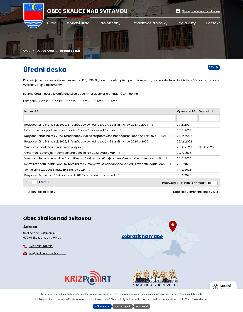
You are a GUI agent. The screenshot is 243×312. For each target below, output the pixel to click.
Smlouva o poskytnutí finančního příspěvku (57, 147)
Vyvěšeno (185, 111)
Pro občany (110, 23)
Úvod (26, 51)
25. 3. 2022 (184, 130)
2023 (72, 101)
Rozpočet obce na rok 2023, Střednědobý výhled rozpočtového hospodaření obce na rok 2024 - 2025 (98, 136)
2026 (114, 101)
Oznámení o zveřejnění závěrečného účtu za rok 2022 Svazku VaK (72, 153)
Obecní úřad (45, 51)
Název (30, 111)
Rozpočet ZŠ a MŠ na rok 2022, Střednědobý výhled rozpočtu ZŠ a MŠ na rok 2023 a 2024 (89, 124)
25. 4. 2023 (184, 147)
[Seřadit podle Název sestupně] (37, 111)
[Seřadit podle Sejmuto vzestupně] (213, 110)
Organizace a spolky (149, 23)
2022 (58, 101)
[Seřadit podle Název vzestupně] (37, 110)
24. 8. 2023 (184, 158)
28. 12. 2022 (184, 136)
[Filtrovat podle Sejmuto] (209, 118)
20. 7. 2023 (184, 153)
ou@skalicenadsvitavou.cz (47, 252)
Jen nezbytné (123, 306)
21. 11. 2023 (183, 164)
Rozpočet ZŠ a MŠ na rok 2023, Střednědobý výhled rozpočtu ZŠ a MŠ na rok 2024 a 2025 (89, 141)
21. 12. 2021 (183, 124)
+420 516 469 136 (41, 245)
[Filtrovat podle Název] (99, 118)
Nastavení (143, 306)
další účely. (196, 293)
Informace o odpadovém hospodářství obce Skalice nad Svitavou (73, 130)
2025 (100, 101)
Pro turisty (187, 23)
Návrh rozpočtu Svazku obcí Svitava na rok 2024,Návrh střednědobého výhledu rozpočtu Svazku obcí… (98, 164)
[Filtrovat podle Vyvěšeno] (187, 118)
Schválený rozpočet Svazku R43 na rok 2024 (58, 169)
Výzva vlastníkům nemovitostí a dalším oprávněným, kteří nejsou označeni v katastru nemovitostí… (96, 158)
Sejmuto (205, 111)
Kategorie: (30, 101)
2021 (45, 101)
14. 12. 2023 (184, 169)
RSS (213, 69)
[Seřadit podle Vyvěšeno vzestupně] (194, 110)
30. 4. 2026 (206, 147)
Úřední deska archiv (41, 190)
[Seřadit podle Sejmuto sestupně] (213, 111)
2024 (86, 101)
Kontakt (213, 23)
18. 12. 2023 (184, 175)
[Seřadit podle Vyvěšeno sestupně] (194, 111)
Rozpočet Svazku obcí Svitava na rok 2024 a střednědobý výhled (72, 175)
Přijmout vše (100, 306)
